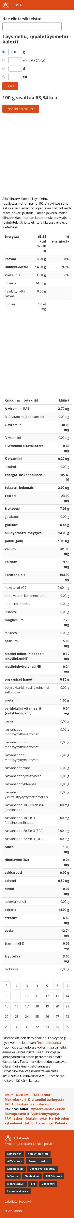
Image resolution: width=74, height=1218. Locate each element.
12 (47, 996)
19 (47, 1006)
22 (6, 1016)
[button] (69, 5)
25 (37, 1016)
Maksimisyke (36, 1118)
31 (27, 1027)
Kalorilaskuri (41, 1104)
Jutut (29, 1123)
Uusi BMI (23, 1095)
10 (27, 996)
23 (17, 1016)
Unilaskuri (20, 1104)
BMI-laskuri (32, 1176)
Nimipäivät (14, 1153)
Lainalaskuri (15, 1168)
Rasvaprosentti (17, 1114)
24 (27, 1016)
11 (37, 996)
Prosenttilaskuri (38, 1161)
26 (47, 1016)
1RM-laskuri (14, 1118)
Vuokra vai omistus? (42, 1168)
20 (57, 1006)
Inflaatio (12, 1176)
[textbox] (32, 26)
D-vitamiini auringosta (46, 1099)
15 (6, 1006)
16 (17, 1006)
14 (67, 996)
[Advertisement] (37, 155)
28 (67, 1016)
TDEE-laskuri (42, 1095)
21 (67, 1006)
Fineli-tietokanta (49, 1042)
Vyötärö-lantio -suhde (48, 1109)
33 (47, 1027)
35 (67, 1027)
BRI (7, 1104)
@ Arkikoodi (13, 1211)
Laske (10, 86)
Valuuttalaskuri (38, 1153)
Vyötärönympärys (45, 1114)
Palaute (61, 1123)
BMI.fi (17, 5)
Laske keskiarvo (17, 1191)
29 (6, 1027)
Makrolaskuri (15, 1099)
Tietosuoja (44, 1123)
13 (57, 996)
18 (37, 1006)
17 (27, 1006)
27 (57, 1016)
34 (57, 1027)
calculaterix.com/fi (18, 1201)
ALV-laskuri (14, 1161)
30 (17, 1027)
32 (37, 1027)
